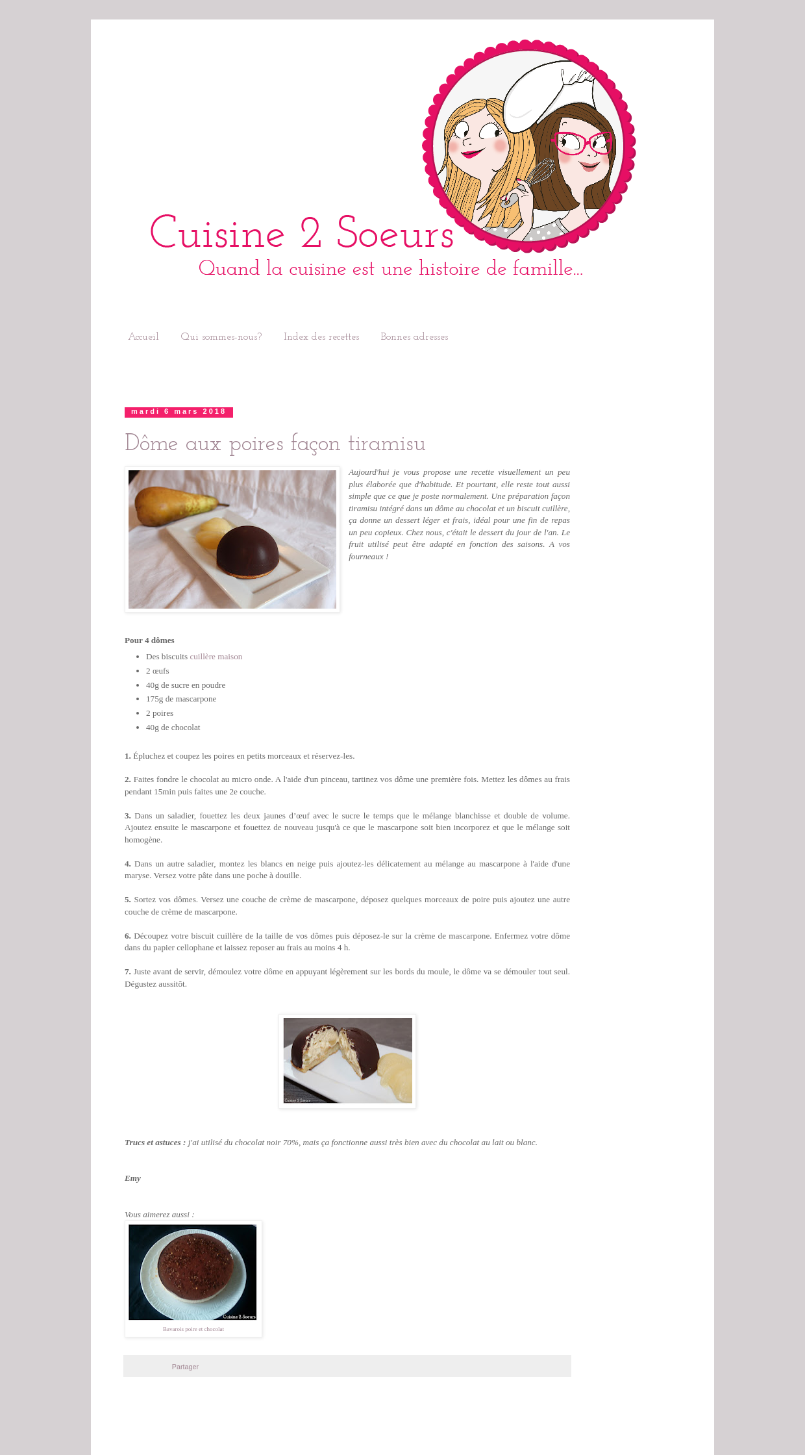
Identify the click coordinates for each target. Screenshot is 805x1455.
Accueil (143, 337)
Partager (185, 1367)
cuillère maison (216, 656)
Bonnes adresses (414, 337)
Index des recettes (321, 337)
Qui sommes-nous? (221, 337)
